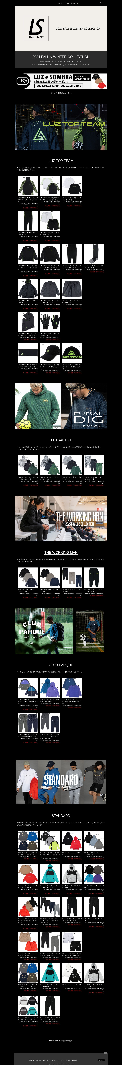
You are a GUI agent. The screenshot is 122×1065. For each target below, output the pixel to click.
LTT (58, 3)
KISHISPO (30, 3)
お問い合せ (46, 1060)
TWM (67, 3)
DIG (62, 3)
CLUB (73, 3)
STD (77, 3)
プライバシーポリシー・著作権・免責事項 (64, 1060)
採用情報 (38, 1060)
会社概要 (31, 1060)
